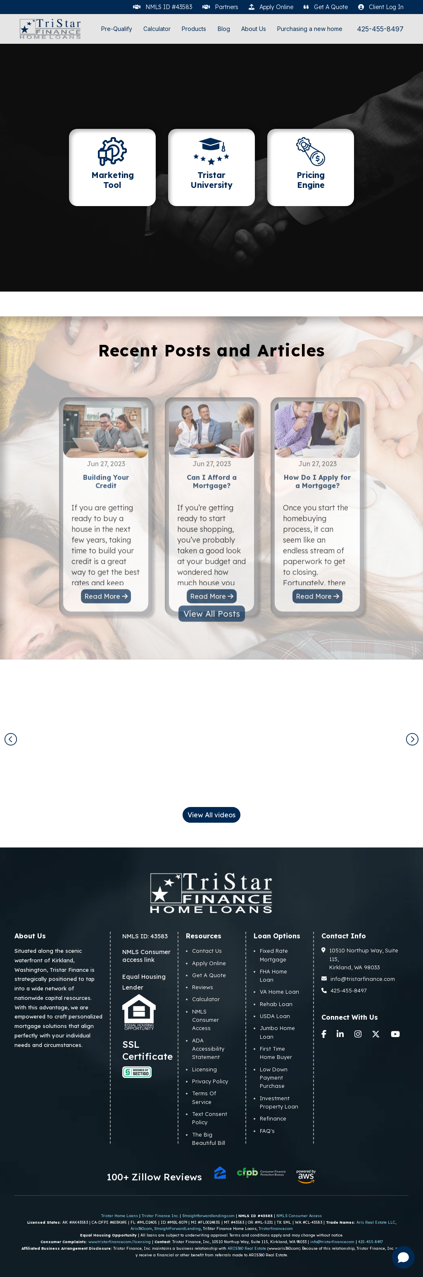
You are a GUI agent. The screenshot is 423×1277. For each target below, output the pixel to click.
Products (194, 28)
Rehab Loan (276, 1004)
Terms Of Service (204, 1097)
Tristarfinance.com (276, 1228)
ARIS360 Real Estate (247, 1248)
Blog (224, 28)
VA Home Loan (279, 991)
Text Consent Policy (209, 1118)
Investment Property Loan (279, 1102)
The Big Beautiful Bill (208, 1138)
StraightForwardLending (177, 1228)
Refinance (273, 1118)
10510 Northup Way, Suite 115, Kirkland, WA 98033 (360, 959)
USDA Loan (275, 1016)
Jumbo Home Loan (277, 1032)
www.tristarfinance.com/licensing (119, 1241)
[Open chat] (403, 1257)
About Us (253, 28)
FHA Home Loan (273, 975)
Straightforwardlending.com (208, 1215)
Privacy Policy (210, 1081)
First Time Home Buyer (276, 1052)
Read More (106, 617)
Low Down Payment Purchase (274, 1077)
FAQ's (267, 1130)
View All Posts (211, 593)
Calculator (157, 28)
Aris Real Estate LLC (375, 1222)
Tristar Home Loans (119, 1215)
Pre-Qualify (116, 28)
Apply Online (209, 963)
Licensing (204, 1069)
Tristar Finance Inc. (160, 1215)
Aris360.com (141, 1228)
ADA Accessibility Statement (208, 1049)
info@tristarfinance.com (358, 979)
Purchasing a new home (309, 28)
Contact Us (207, 950)
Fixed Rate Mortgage (274, 954)
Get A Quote (209, 975)
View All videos (211, 815)
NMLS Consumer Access (205, 1020)
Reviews (202, 987)
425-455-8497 (380, 29)
